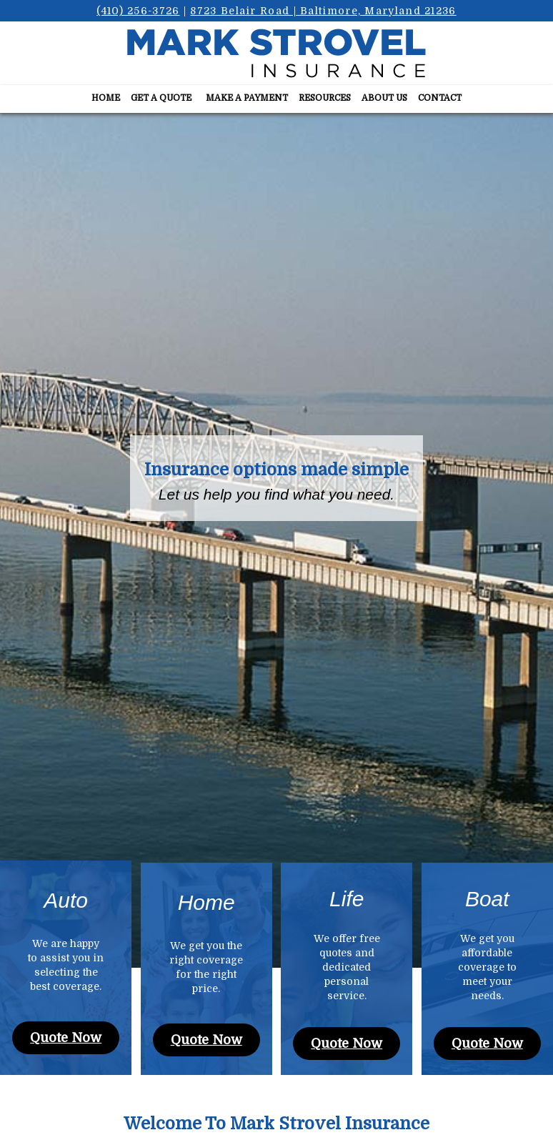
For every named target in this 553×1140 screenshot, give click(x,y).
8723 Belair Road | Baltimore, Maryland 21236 (323, 10)
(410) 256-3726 (137, 10)
